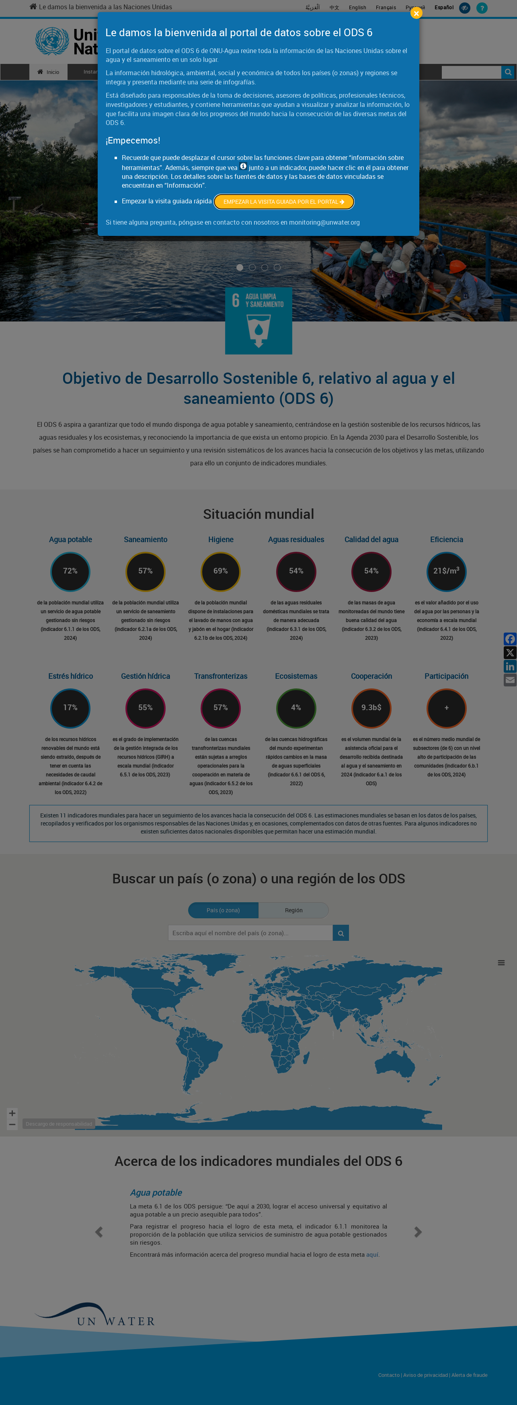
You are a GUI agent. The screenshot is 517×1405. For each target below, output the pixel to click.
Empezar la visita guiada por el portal (284, 201)
